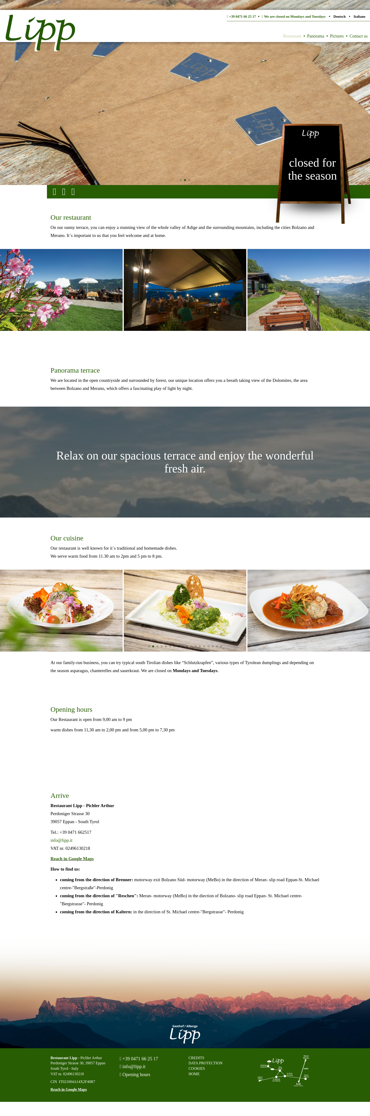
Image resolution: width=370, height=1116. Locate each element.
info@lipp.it (61, 840)
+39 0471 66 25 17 (139, 1058)
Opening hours (135, 1074)
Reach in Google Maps (72, 858)
